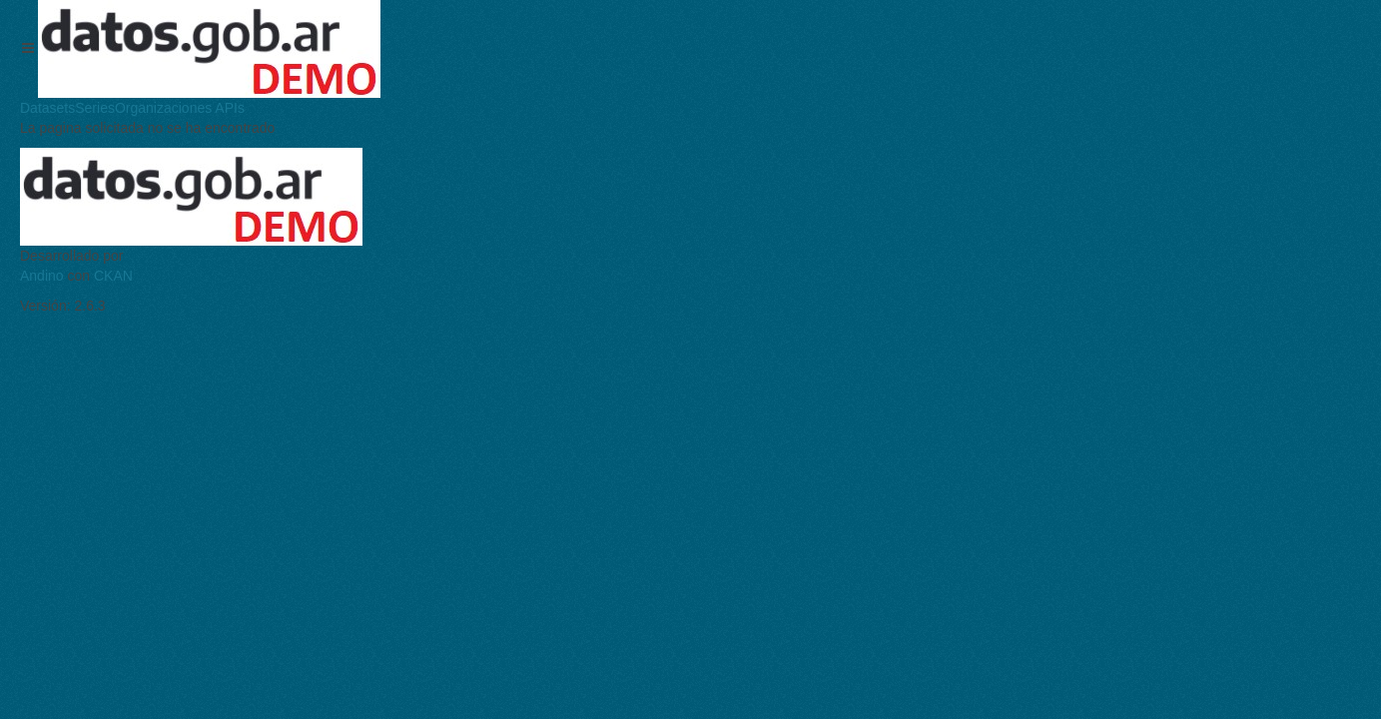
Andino (42, 276)
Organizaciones (163, 108)
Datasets (47, 108)
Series (95, 108)
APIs (228, 108)
